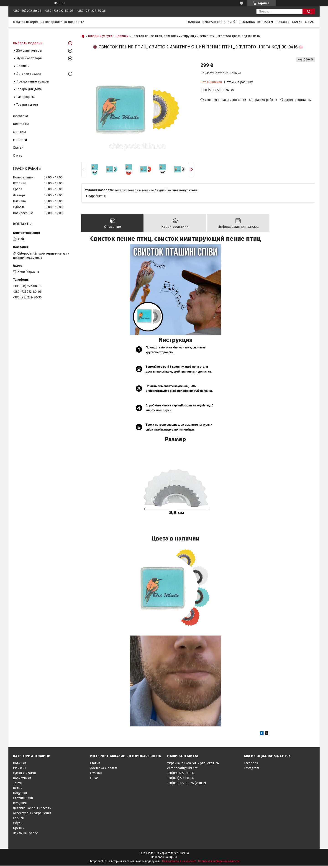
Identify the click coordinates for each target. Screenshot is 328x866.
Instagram (251, 769)
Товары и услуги (100, 36)
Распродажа (25, 97)
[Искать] (308, 11)
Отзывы (19, 132)
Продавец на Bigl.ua (164, 857)
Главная (193, 22)
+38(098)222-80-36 (180, 774)
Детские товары (28, 74)
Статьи (297, 22)
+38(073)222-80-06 (180, 779)
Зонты (17, 784)
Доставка (247, 22)
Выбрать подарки (217, 22)
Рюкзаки (19, 769)
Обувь (17, 824)
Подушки (20, 794)
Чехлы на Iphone (25, 834)
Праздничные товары (32, 81)
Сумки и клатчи (24, 774)
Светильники (23, 799)
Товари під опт (27, 105)
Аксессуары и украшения (32, 814)
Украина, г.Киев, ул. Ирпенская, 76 (193, 764)
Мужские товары (29, 58)
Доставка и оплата (104, 769)
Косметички (22, 779)
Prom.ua (184, 853)
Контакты (265, 22)
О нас (309, 22)
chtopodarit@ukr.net (182, 769)
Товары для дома (29, 89)
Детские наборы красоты (32, 809)
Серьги (18, 819)
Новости (282, 22)
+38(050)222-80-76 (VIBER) (186, 784)
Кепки (17, 789)
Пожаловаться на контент (179, 861)
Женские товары (29, 51)
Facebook (251, 764)
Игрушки (20, 804)
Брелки (18, 829)
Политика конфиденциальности (218, 861)
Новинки (121, 36)
